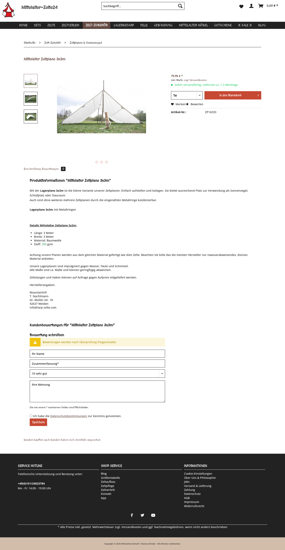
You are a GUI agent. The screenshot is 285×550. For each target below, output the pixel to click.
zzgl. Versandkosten (195, 80)
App (103, 498)
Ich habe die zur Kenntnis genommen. (77, 416)
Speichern (38, 422)
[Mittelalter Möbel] (193, 25)
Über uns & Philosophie (200, 478)
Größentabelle (110, 478)
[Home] (23, 25)
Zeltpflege (107, 486)
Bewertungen (54, 169)
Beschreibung (32, 169)
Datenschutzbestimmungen (68, 416)
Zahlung (189, 490)
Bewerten (194, 104)
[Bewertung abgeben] (97, 373)
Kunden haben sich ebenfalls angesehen (76, 440)
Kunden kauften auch (37, 440)
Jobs (187, 482)
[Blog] (262, 25)
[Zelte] (51, 25)
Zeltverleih (108, 490)
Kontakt (106, 494)
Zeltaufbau (108, 482)
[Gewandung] (163, 25)
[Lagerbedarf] (124, 25)
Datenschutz (192, 494)
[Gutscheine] (223, 25)
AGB (187, 498)
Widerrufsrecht (194, 506)
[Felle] (144, 25)
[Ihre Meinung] (97, 391)
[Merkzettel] (241, 6)
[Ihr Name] (97, 354)
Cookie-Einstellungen (198, 473)
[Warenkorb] (268, 6)
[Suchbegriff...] (142, 6)
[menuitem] (142, 8)
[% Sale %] (245, 25)
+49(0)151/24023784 (31, 483)
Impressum (191, 502)
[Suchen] (180, 6)
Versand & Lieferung (197, 486)
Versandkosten (132, 527)
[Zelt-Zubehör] (96, 25)
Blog (104, 473)
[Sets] (37, 25)
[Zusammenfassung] (97, 363)
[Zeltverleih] (70, 25)
